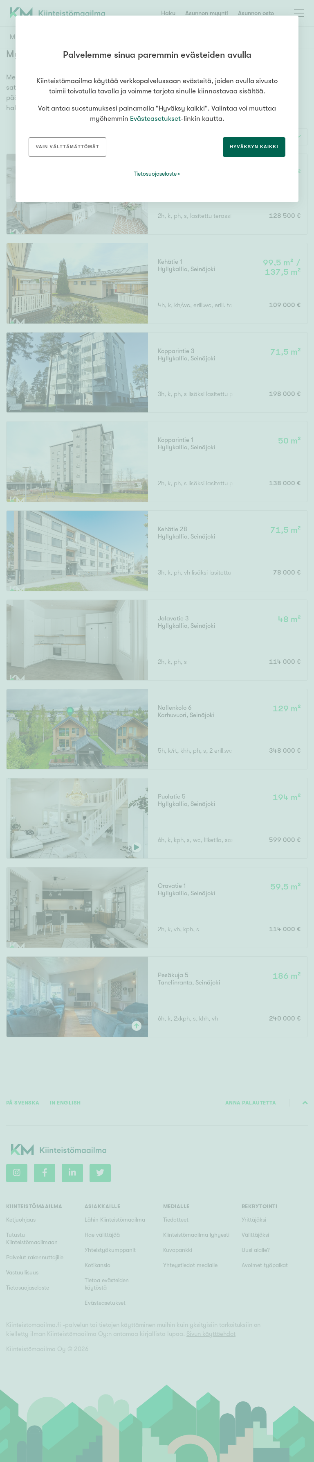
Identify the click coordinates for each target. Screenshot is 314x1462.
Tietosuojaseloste (155, 173)
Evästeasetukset (155, 118)
